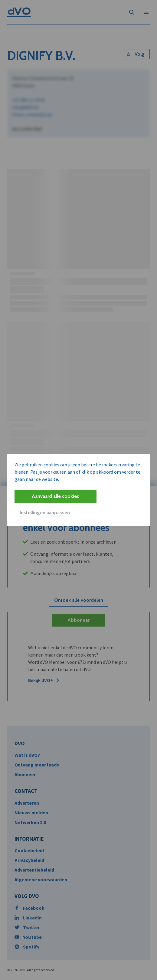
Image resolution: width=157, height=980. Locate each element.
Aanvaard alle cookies (55, 496)
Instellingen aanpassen (45, 512)
